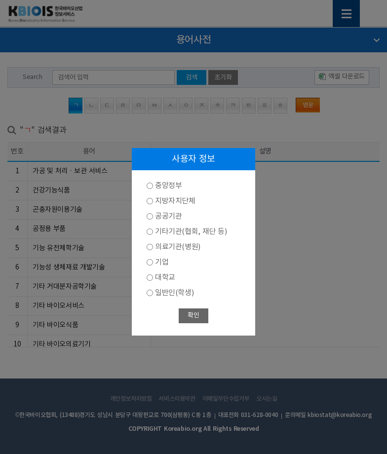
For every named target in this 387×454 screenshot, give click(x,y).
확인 (193, 315)
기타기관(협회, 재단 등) (191, 231)
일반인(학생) (174, 293)
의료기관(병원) (177, 247)
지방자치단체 (175, 201)
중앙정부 (168, 186)
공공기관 (168, 216)
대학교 (165, 277)
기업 (161, 262)
